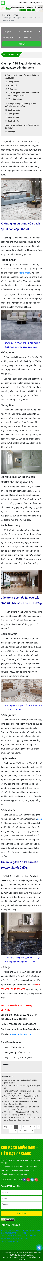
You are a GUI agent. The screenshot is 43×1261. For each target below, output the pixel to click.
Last (31, 1131)
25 (20, 1131)
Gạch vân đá (13, 121)
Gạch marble (13, 117)
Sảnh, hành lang (15, 99)
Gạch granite (13, 114)
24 (15, 1131)
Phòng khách (13, 82)
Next (25, 1131)
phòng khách (24, 273)
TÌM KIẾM (21, 44)
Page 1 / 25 (8, 1127)
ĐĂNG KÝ (21, 1213)
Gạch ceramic (14, 110)
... (10, 1131)
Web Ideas (29, 1255)
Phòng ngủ (12, 85)
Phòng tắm (12, 89)
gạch (39, 819)
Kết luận (11, 132)
